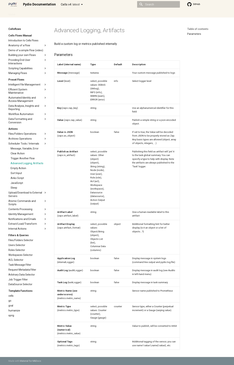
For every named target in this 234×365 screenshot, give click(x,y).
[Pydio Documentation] (13, 4)
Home (11, 13)
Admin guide (27, 13)
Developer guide (64, 13)
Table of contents (197, 29)
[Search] (158, 4)
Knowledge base (87, 13)
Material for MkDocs (30, 361)
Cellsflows (44, 13)
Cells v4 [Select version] (70, 4)
